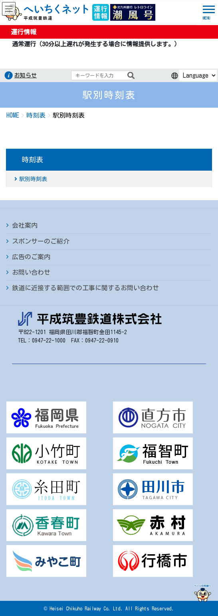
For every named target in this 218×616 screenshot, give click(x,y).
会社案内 (25, 225)
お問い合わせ (31, 272)
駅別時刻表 (33, 179)
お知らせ (25, 75)
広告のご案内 (31, 257)
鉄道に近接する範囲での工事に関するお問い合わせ (85, 288)
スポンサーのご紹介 (40, 241)
